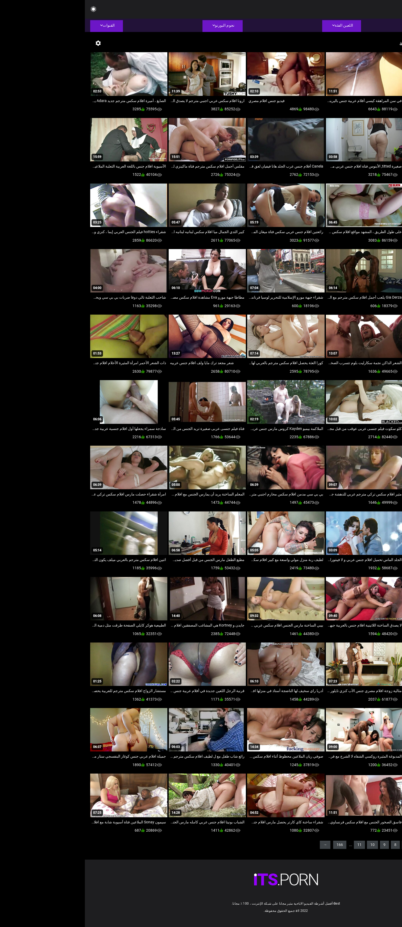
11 (274, 845)
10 (287, 845)
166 (255, 845)
